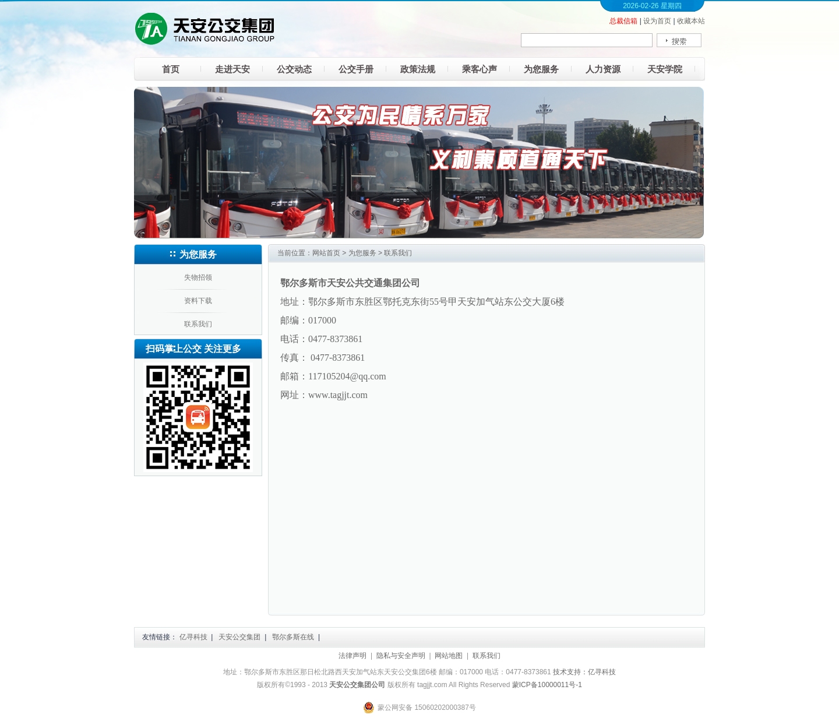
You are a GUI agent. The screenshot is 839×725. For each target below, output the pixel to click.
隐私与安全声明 (400, 656)
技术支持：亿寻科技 (584, 672)
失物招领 (198, 277)
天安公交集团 (239, 637)
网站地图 (449, 656)
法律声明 (352, 656)
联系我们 (198, 324)
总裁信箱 (623, 21)
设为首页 (657, 21)
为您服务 (362, 253)
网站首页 (326, 253)
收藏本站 (691, 21)
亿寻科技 (193, 637)
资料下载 (198, 301)
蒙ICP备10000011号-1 (547, 685)
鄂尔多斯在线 (293, 637)
